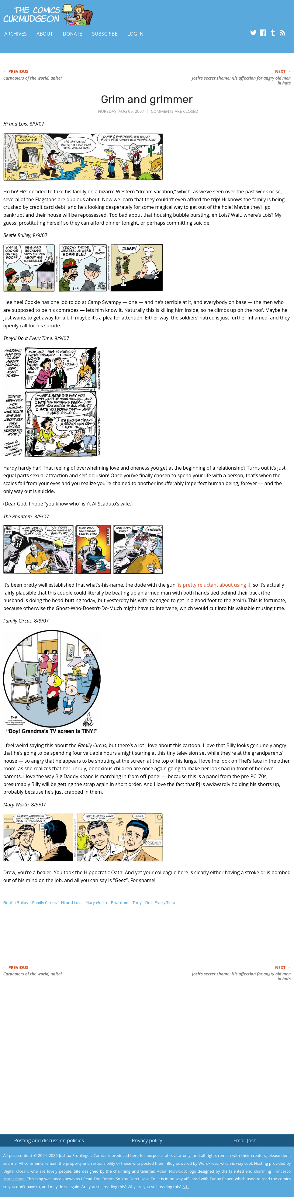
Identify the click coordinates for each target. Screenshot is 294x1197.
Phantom (119, 902)
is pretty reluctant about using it (214, 584)
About (44, 33)
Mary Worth (96, 902)
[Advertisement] (114, 941)
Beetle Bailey (15, 902)
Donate (72, 33)
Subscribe (104, 33)
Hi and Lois (71, 902)
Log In (135, 33)
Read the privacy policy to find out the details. (240, 1159)
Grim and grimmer (147, 99)
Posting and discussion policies (49, 1140)
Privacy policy (147, 1140)
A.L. (185, 1186)
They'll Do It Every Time (154, 902)
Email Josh (245, 1140)
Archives (15, 33)
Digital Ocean (15, 1171)
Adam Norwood (171, 1171)
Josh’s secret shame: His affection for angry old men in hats (241, 80)
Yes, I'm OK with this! (242, 1174)
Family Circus (44, 902)
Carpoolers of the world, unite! (32, 78)
